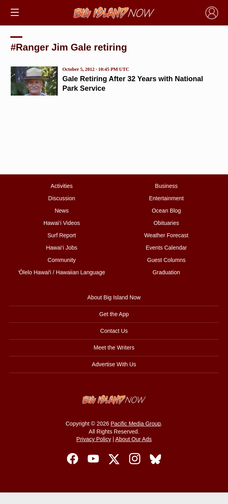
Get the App (114, 314)
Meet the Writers (114, 347)
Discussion (61, 198)
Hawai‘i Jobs (61, 247)
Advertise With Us (114, 364)
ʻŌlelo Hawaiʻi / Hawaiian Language (61, 272)
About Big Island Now (114, 297)
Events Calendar (166, 247)
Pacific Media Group (136, 423)
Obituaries (166, 223)
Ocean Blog (166, 210)
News (62, 210)
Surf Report (61, 235)
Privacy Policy (94, 439)
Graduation (166, 272)
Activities (62, 186)
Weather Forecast (166, 235)
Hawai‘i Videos (61, 223)
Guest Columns (166, 260)
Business (166, 186)
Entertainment (166, 198)
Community (61, 260)
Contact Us (114, 331)
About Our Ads (133, 439)
